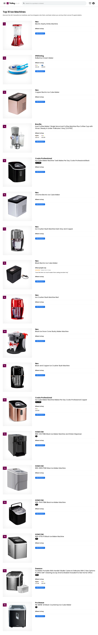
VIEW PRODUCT (40, 33)
